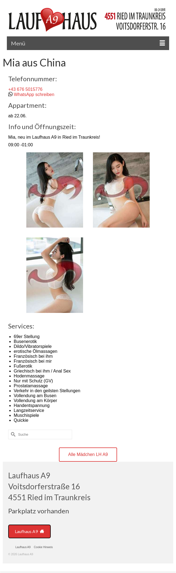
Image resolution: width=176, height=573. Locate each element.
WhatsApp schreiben (34, 94)
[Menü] (88, 43)
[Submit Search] (12, 434)
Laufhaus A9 (29, 531)
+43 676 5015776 (25, 89)
